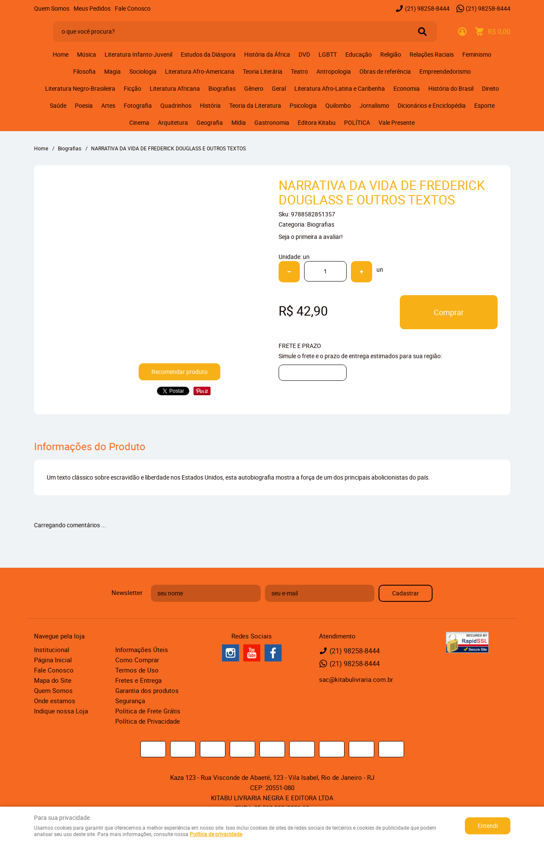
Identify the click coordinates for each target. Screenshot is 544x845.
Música (86, 54)
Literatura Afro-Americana (199, 71)
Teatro (299, 71)
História (210, 105)
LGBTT (328, 54)
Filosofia (84, 71)
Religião (390, 54)
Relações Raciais (432, 54)
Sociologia (143, 71)
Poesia (84, 105)
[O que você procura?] (422, 31)
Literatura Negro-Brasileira (80, 88)
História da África (267, 54)
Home (60, 54)
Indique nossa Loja (61, 711)
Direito (490, 88)
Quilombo (338, 105)
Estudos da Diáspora (208, 54)
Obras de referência (385, 71)
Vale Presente (397, 122)
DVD (304, 54)
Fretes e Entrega (138, 680)
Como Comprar (137, 659)
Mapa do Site (52, 680)
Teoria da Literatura (255, 105)
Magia (112, 71)
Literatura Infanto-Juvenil (138, 54)
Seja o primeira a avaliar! (311, 237)
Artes (108, 105)
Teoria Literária (262, 71)
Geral (279, 88)
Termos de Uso (137, 670)
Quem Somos (51, 8)
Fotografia (138, 105)
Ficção (132, 88)
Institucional (51, 649)
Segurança (130, 700)
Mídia (238, 122)
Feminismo (476, 54)
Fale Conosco (133, 8)
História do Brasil (450, 88)
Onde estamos (54, 700)
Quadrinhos (175, 105)
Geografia (210, 122)
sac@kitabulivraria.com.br (356, 679)
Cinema (139, 122)
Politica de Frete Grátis (147, 711)
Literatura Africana (175, 88)
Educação (358, 54)
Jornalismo (374, 105)
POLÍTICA (357, 122)
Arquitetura (173, 122)
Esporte (484, 105)
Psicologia (303, 105)
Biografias (222, 88)
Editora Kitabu (317, 122)
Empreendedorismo (445, 71)
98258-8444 (427, 8)
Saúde (58, 105)
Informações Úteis (141, 649)
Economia (406, 88)
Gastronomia (271, 122)
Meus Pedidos (92, 8)
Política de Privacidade (147, 721)
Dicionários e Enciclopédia (432, 105)
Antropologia (333, 71)
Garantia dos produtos (147, 690)
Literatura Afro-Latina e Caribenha (339, 88)
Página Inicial (53, 659)
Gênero (253, 88)
